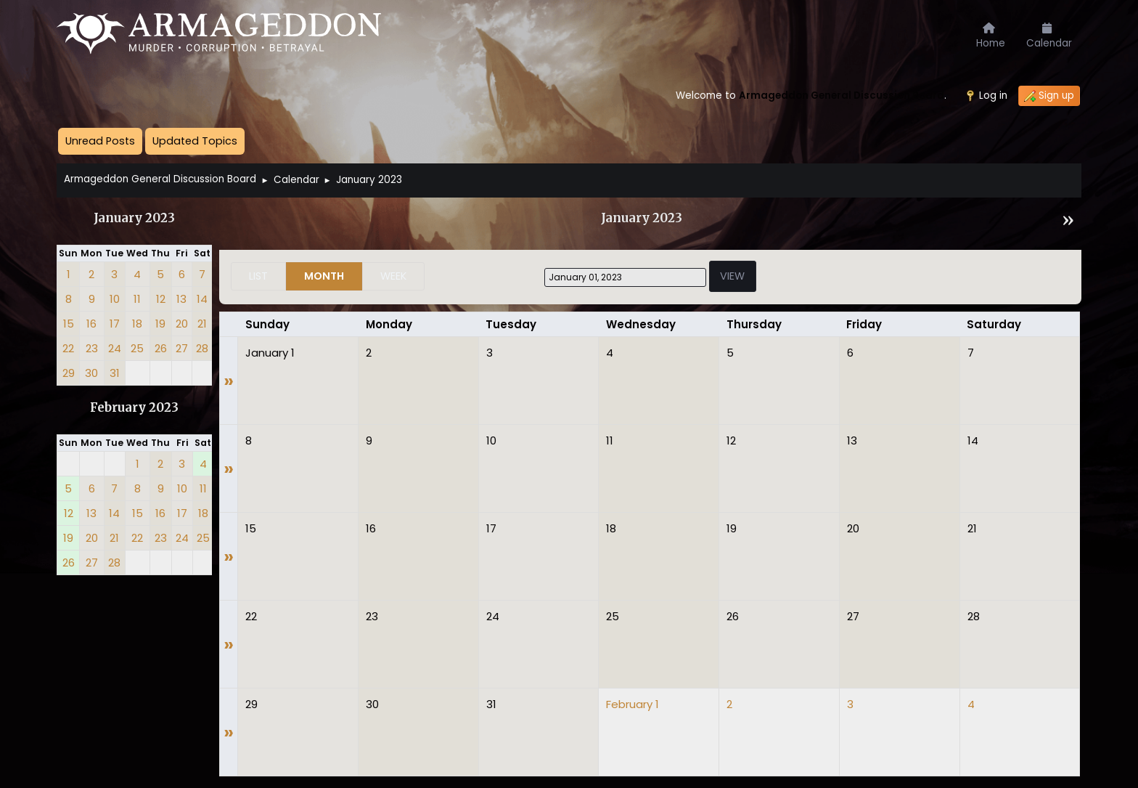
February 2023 (134, 407)
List (258, 276)
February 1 (632, 704)
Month (324, 276)
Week (393, 276)
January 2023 (134, 218)
